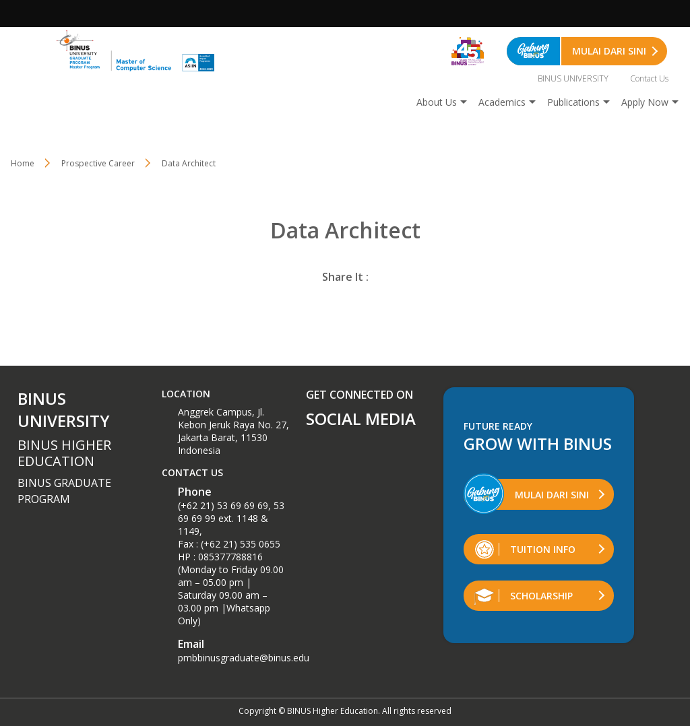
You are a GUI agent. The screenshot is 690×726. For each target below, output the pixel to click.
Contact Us (649, 78)
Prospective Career (98, 163)
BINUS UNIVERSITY (573, 78)
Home (22, 163)
